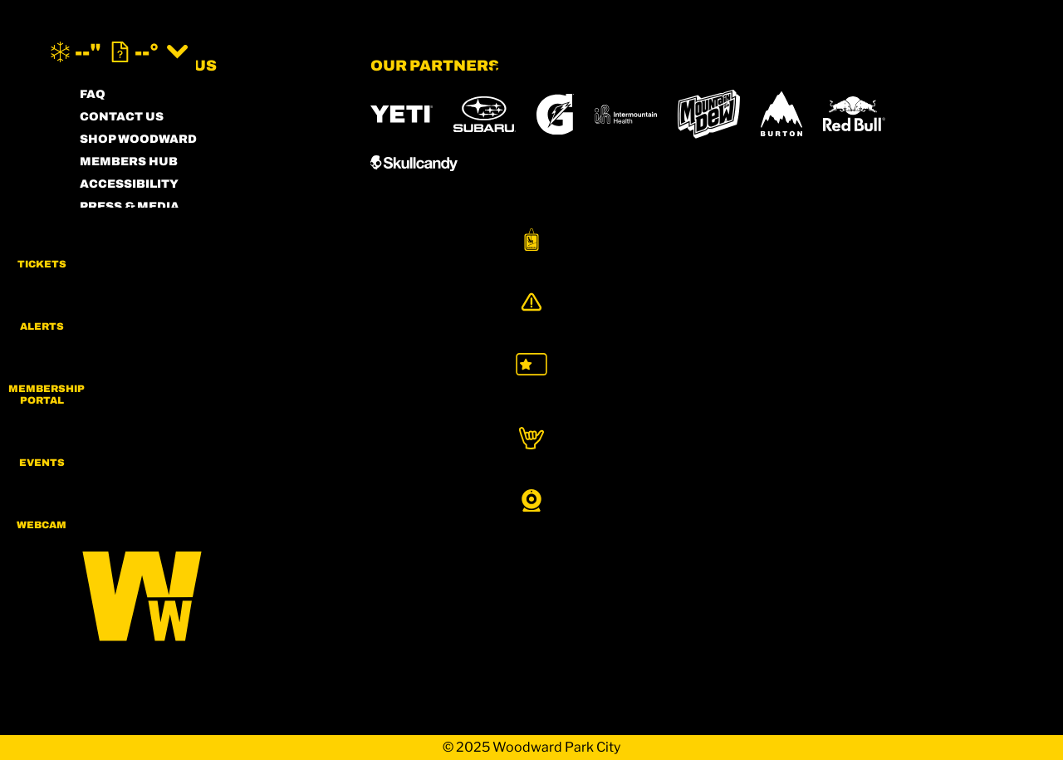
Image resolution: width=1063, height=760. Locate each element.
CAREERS (110, 318)
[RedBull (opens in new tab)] (854, 113)
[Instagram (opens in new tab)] (96, 417)
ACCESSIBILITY (129, 184)
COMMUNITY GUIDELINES (162, 296)
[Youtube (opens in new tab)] (233, 417)
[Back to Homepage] (204, 590)
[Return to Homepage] (531, 52)
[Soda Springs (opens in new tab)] (892, 415)
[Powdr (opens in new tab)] (408, 415)
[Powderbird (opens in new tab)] (421, 462)
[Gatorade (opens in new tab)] (555, 114)
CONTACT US (122, 116)
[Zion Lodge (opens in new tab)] (891, 461)
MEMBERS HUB (129, 161)
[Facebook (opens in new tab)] (142, 417)
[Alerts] (1021, 321)
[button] (1021, 252)
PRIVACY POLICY (133, 251)
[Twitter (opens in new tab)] (187, 417)
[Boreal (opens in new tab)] (501, 414)
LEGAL (101, 273)
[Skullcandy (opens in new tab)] (414, 163)
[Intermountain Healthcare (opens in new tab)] (626, 114)
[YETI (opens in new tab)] (401, 114)
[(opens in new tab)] (908, 52)
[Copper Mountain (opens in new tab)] (589, 415)
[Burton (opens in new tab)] (781, 113)
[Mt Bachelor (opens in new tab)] (752, 415)
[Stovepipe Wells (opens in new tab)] (780, 461)
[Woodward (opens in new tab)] (536, 462)
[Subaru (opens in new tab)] (484, 114)
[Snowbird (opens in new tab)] (826, 415)
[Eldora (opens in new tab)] (676, 415)
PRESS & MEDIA (129, 206)
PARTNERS (114, 229)
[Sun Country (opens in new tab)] (657, 462)
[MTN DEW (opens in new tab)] (709, 114)
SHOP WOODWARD (138, 139)
